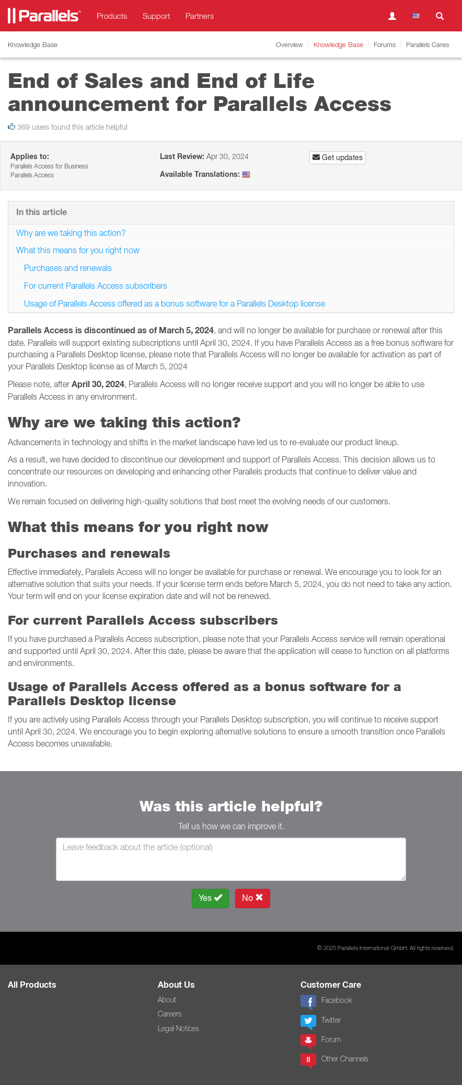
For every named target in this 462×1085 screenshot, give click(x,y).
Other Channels (334, 1061)
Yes (210, 897)
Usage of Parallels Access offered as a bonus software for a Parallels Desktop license (174, 303)
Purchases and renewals (68, 268)
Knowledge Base (338, 44)
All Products (32, 984)
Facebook (326, 1003)
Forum (321, 1042)
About (167, 1000)
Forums (385, 44)
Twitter (321, 1023)
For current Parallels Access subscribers (95, 285)
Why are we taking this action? (71, 233)
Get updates (338, 157)
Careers (170, 1014)
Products (112, 15)
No (252, 897)
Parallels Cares (427, 44)
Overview (289, 44)
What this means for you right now (78, 250)
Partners (200, 15)
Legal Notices (178, 1028)
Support (156, 15)
